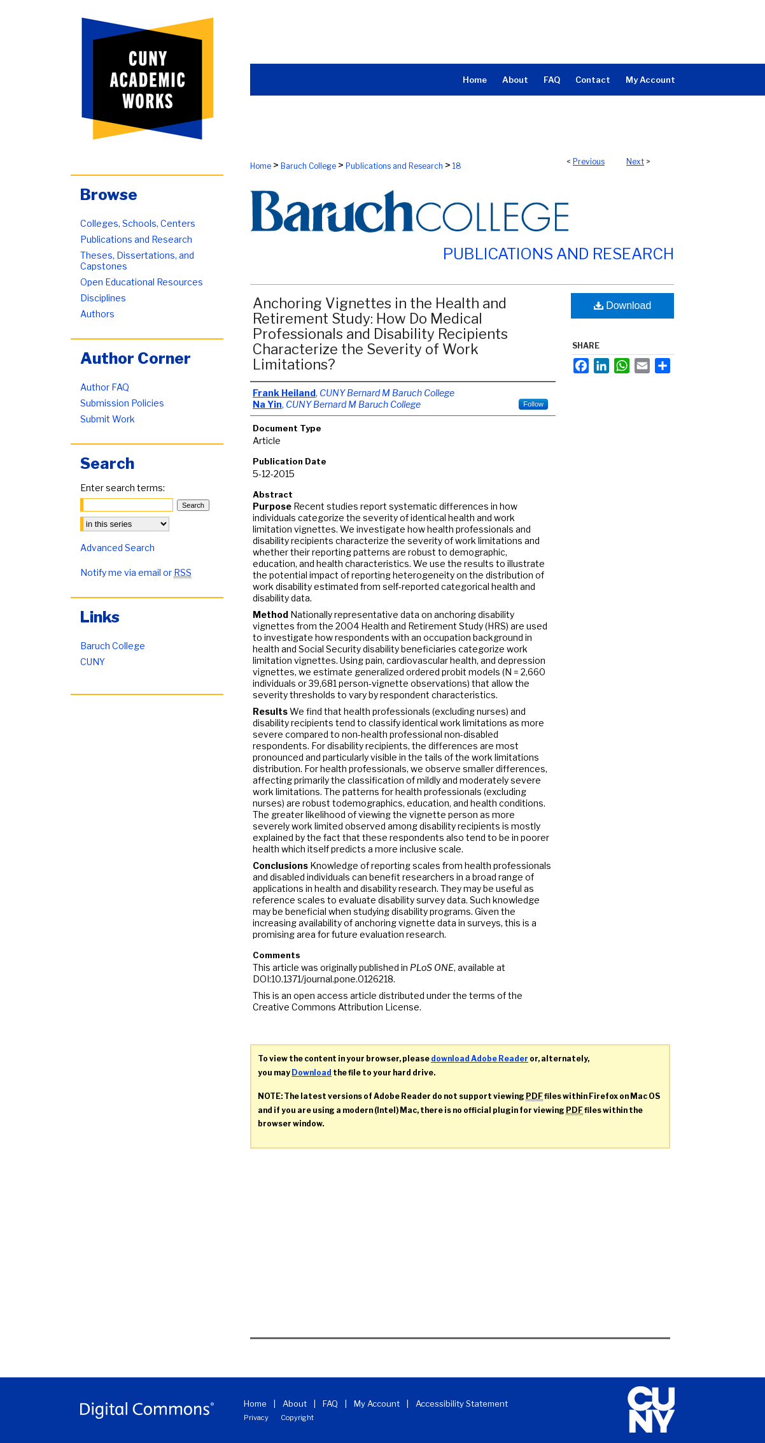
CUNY (92, 661)
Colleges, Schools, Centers (137, 223)
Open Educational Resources (141, 281)
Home (260, 166)
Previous (589, 161)
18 (457, 166)
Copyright (297, 1417)
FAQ (330, 1403)
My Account (377, 1403)
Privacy (256, 1417)
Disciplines (103, 297)
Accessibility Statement (462, 1403)
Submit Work (107, 418)
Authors (97, 313)
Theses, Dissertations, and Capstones (137, 260)
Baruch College (308, 166)
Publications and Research (394, 166)
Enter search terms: (122, 487)
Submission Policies (122, 403)
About (295, 1403)
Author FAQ (104, 387)
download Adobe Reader (479, 1058)
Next (635, 161)
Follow (533, 404)
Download (623, 305)
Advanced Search (117, 547)
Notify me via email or (136, 572)
